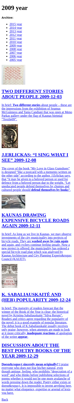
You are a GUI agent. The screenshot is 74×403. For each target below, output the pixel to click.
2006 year (15, 56)
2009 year (15, 45)
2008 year (15, 49)
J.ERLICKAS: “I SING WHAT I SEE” (35, 157)
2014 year (15, 27)
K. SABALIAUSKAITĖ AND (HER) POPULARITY (36, 297)
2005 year (15, 59)
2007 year (15, 52)
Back (5, 399)
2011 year (15, 38)
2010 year (15, 42)
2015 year (15, 24)
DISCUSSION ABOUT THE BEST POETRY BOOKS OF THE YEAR (36, 350)
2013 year (15, 31)
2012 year (15, 34)
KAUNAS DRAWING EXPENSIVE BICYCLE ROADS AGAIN (35, 220)
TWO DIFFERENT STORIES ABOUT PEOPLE (32, 94)
